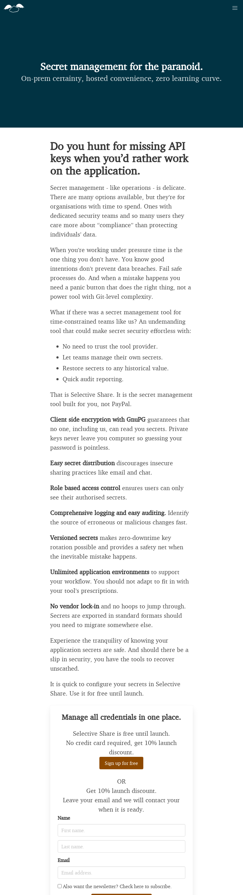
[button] (235, 8)
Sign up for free (121, 763)
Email (64, 860)
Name (64, 818)
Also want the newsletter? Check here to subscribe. (115, 886)
